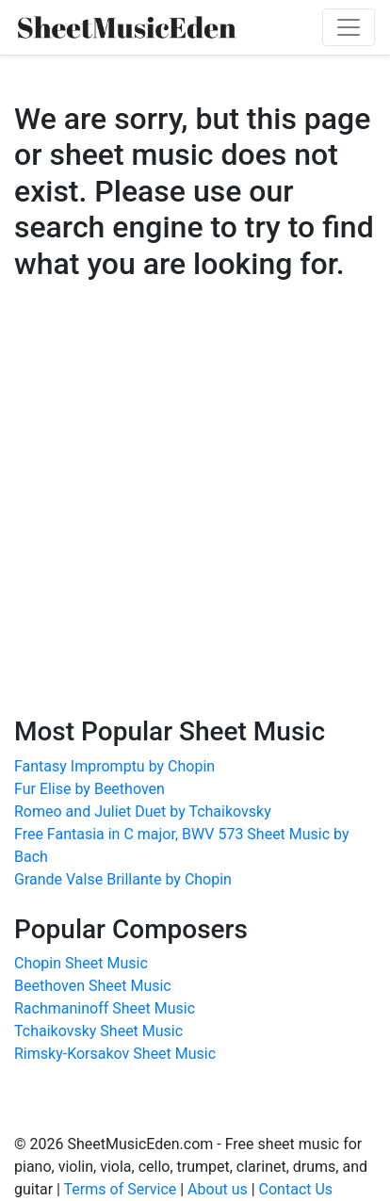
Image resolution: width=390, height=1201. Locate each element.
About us (217, 1189)
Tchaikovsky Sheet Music (98, 1031)
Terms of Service (120, 1189)
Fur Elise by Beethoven (89, 789)
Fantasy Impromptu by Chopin (114, 766)
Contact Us (296, 1189)
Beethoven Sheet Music (92, 986)
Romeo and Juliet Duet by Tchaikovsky (142, 811)
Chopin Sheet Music (81, 963)
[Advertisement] (195, 516)
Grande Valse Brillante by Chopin (123, 879)
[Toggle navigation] (348, 27)
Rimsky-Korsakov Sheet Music (115, 1054)
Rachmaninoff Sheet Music (104, 1008)
